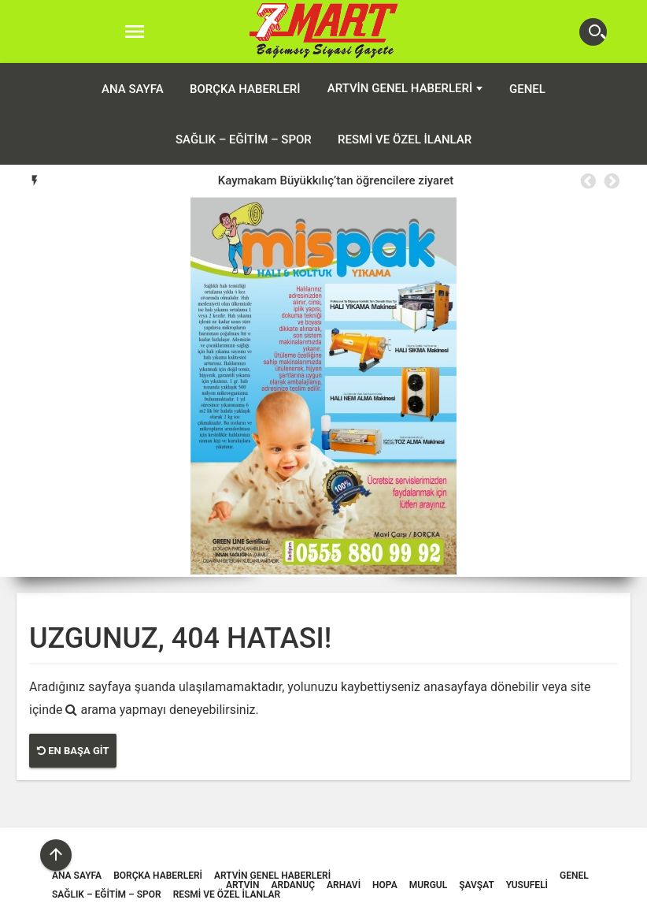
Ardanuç (294, 885)
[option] (336, 180)
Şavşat (476, 885)
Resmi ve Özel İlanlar (404, 139)
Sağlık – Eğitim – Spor (244, 139)
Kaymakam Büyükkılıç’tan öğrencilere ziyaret (336, 180)
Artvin (242, 885)
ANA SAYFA (133, 89)
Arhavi (343, 885)
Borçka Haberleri (245, 89)
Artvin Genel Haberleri (399, 88)
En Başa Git (73, 751)
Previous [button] (587, 181)
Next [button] (611, 181)
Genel (527, 89)
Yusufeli (527, 885)
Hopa (384, 885)
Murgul (428, 885)
